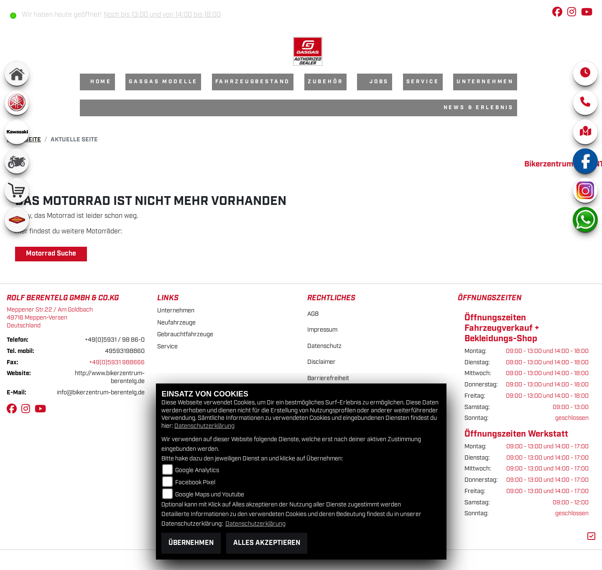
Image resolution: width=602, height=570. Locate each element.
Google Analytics (197, 470)
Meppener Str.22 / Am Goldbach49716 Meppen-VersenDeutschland (50, 317)
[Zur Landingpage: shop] (16, 190)
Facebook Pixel (195, 482)
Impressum (322, 330)
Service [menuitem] (422, 81)
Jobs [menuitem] (379, 81)
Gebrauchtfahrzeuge (185, 334)
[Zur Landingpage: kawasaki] (16, 131)
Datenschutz (324, 346)
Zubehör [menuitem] (325, 81)
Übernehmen (191, 543)
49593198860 (125, 351)
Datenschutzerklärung (204, 426)
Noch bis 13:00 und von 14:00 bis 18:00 (162, 14)
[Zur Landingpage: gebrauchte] (16, 161)
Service (167, 346)
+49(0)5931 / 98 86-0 (115, 340)
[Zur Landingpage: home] (16, 73)
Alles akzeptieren (266, 543)
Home (101, 81)
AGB (313, 314)
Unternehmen (175, 310)
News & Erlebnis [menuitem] (479, 107)
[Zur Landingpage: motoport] (16, 219)
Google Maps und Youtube (209, 494)
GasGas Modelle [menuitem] (163, 81)
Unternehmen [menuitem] (485, 81)
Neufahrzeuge (176, 323)
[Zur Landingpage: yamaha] (16, 102)
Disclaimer (321, 362)
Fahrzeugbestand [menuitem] (253, 81)
